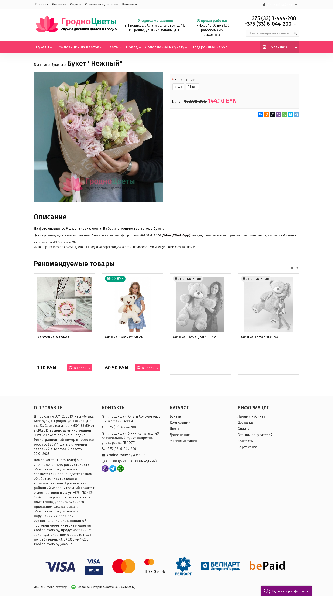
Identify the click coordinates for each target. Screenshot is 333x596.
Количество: (184, 79)
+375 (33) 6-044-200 (121, 448)
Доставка (59, 4)
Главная (41, 4)
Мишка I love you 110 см (194, 336)
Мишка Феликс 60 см (124, 336)
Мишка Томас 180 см (259, 336)
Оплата (75, 4)
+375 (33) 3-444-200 (121, 427)
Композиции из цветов (79, 45)
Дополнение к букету (166, 45)
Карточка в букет (53, 336)
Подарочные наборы (211, 46)
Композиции (180, 422)
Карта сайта (247, 447)
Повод (133, 45)
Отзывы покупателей (101, 4)
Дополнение (180, 434)
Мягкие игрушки (183, 441)
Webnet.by (128, 587)
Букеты (44, 45)
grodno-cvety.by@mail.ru (127, 455)
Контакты (129, 4)
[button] (286, 591)
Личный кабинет (251, 416)
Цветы (114, 45)
